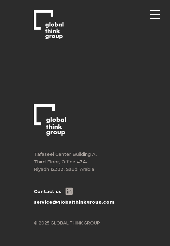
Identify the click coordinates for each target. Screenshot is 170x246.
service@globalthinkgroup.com (74, 202)
